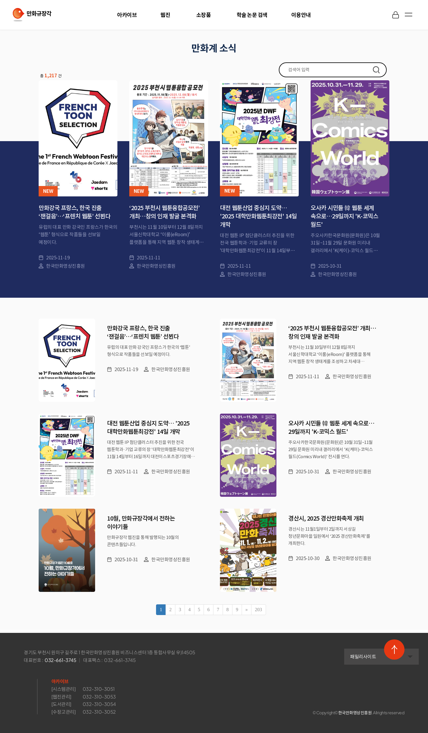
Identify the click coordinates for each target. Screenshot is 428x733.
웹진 (165, 14)
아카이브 (127, 14)
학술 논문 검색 (252, 14)
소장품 (203, 14)
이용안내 (301, 14)
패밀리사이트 (323, 656)
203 (258, 609)
